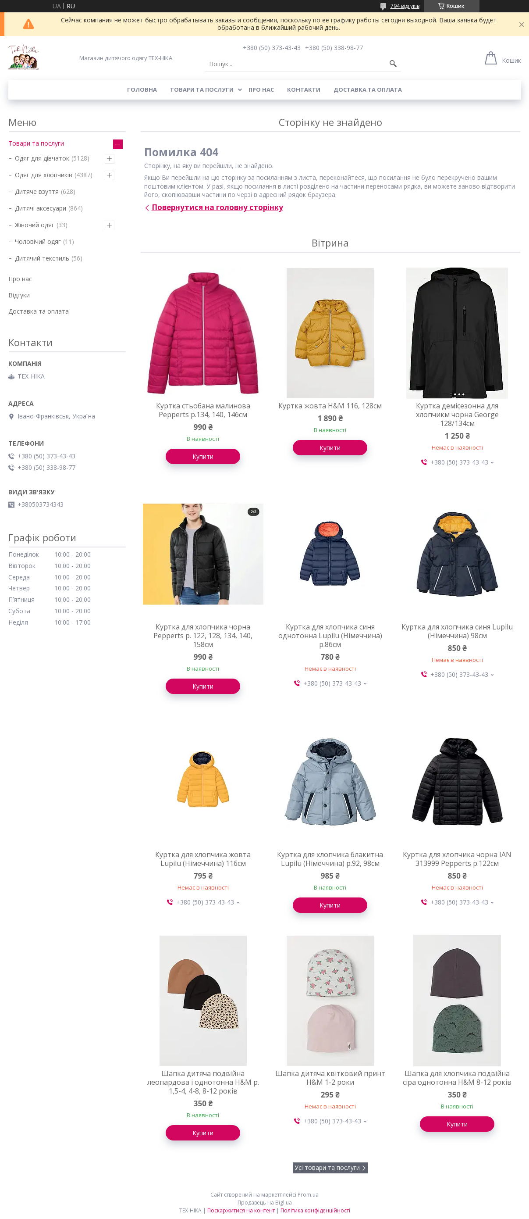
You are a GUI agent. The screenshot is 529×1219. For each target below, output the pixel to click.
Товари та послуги (202, 89)
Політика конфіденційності (315, 1210)
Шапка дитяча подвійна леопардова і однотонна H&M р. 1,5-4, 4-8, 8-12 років (203, 1082)
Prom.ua (308, 1194)
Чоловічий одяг (38, 241)
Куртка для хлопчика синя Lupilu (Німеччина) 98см (457, 631)
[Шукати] (393, 64)
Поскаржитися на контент (241, 1210)
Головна (142, 89)
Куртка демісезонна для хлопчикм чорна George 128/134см (457, 414)
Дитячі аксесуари (40, 208)
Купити (202, 456)
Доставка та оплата (368, 89)
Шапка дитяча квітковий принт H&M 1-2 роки (330, 1078)
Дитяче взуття (37, 191)
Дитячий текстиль (42, 258)
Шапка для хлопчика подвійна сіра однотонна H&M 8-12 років (457, 1078)
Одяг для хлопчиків (43, 175)
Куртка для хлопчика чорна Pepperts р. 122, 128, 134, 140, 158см (202, 635)
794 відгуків (405, 6)
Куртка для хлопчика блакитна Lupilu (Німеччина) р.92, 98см (330, 859)
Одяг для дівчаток (42, 158)
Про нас (261, 89)
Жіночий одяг (34, 225)
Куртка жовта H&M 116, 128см (330, 405)
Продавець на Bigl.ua (265, 1202)
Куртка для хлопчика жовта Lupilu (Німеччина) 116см (203, 859)
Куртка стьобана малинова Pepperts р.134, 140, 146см (203, 410)
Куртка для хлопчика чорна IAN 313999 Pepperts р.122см (457, 859)
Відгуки (19, 295)
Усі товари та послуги (327, 1167)
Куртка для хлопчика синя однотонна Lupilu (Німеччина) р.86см (330, 635)
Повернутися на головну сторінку (217, 207)
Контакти (303, 89)
